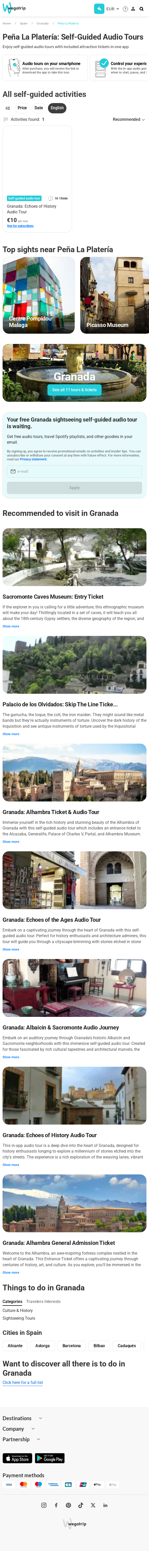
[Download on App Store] (17, 1458)
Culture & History (18, 1310)
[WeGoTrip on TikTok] (81, 1505)
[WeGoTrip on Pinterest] (68, 1505)
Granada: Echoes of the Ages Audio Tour (52, 920)
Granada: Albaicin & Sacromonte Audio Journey (61, 1027)
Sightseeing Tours (19, 1318)
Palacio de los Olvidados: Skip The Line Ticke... (60, 704)
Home (7, 23)
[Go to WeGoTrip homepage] (18, 8)
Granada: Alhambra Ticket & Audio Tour (51, 812)
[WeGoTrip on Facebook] (56, 1505)
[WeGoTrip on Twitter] (93, 1505)
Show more (11, 626)
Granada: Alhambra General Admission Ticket (59, 1243)
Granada (42, 23)
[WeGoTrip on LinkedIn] (105, 1505)
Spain (23, 23)
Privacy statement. (33, 459)
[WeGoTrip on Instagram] (44, 1505)
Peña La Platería (68, 23)
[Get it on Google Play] (50, 1458)
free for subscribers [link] (20, 226)
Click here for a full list (23, 1382)
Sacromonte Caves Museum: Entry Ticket (53, 597)
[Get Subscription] (99, 9)
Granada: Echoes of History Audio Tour (50, 1135)
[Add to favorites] (65, 131)
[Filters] (8, 108)
